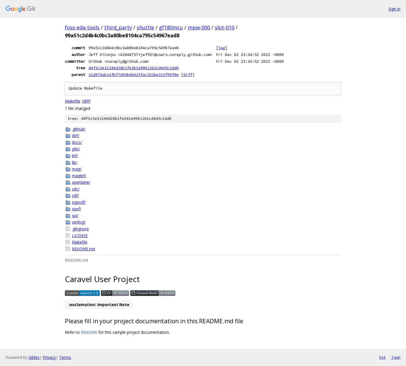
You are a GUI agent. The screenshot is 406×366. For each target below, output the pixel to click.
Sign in (394, 9)
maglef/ (79, 175)
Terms (65, 357)
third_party (118, 27)
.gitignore (80, 228)
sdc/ (76, 189)
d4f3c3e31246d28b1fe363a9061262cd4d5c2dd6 (134, 67)
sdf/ (75, 195)
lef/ (75, 155)
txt (382, 357)
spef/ (76, 208)
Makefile (72, 101)
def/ (75, 135)
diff (187, 74)
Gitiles (33, 357)
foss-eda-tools (82, 27)
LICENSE (80, 235)
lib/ (74, 162)
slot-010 (224, 27)
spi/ (75, 215)
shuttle (145, 27)
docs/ (77, 142)
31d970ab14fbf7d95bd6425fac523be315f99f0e (134, 74)
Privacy (49, 357)
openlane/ (81, 182)
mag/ (76, 169)
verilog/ (78, 222)
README (89, 332)
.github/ (78, 129)
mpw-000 (199, 27)
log (221, 47)
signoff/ (79, 202)
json (395, 357)
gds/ (76, 148)
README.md (83, 249)
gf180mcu (171, 27)
